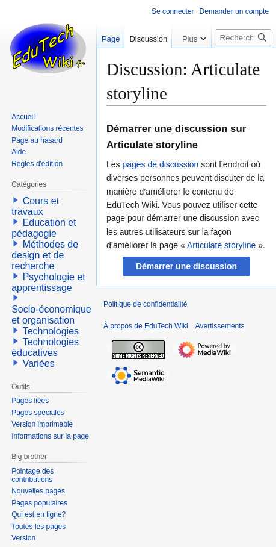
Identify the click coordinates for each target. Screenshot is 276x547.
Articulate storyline (221, 245)
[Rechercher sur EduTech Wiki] (243, 37)
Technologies (51, 331)
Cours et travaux (35, 206)
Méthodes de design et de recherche (44, 255)
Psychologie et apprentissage (48, 282)
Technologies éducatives (45, 347)
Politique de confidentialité (145, 304)
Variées (39, 363)
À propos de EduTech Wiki (145, 326)
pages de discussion (160, 164)
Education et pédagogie (43, 228)
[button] (187, 266)
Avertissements (220, 326)
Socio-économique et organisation (51, 314)
